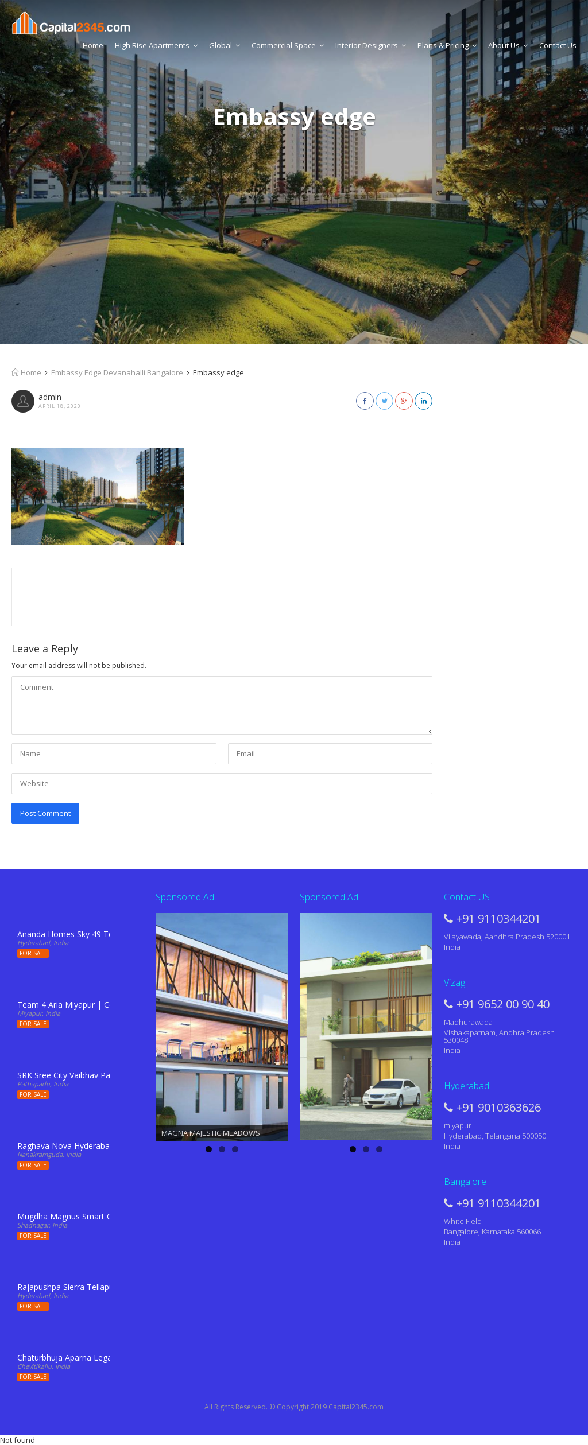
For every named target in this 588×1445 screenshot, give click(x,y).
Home (93, 45)
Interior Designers (370, 45)
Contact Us (558, 45)
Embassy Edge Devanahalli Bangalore (117, 372)
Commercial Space (288, 45)
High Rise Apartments (156, 45)
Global (224, 45)
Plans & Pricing (447, 45)
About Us (508, 45)
